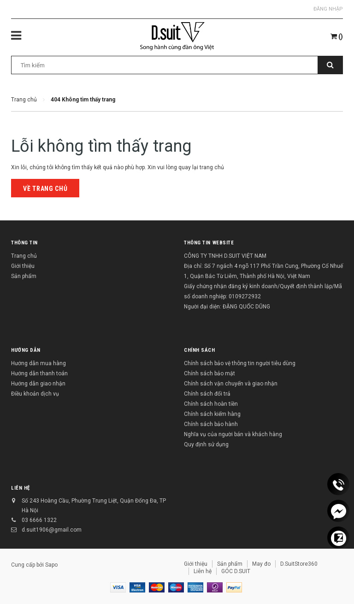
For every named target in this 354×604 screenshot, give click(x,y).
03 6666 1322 (39, 520)
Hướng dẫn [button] (26, 350)
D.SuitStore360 (299, 564)
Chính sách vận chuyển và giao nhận (230, 383)
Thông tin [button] (24, 243)
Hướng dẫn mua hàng (38, 363)
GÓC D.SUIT (235, 571)
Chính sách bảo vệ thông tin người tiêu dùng (239, 363)
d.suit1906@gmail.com (52, 530)
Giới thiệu (23, 266)
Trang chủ (24, 256)
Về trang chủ (45, 188)
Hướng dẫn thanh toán (39, 373)
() (336, 36)
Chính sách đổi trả (207, 394)
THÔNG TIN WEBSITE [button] (209, 243)
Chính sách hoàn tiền (211, 404)
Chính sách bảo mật (209, 373)
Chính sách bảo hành (211, 424)
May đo (261, 564)
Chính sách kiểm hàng (212, 414)
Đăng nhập (328, 9)
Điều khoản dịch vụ (35, 394)
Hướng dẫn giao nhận (38, 383)
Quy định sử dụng (206, 444)
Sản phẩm (23, 276)
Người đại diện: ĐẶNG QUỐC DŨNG (227, 306)
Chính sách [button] (199, 350)
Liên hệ (20, 488)
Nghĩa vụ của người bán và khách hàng (233, 434)
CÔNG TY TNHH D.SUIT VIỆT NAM (225, 256)
